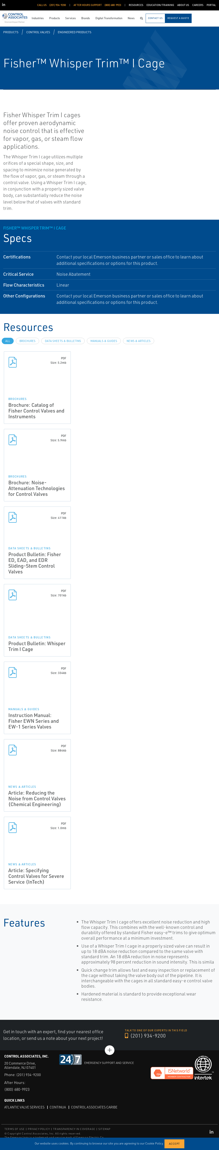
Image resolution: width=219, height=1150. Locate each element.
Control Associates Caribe (95, 1107)
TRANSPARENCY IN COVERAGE (74, 1129)
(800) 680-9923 (18, 1089)
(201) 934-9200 (145, 1036)
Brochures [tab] (27, 341)
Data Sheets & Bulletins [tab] (63, 341)
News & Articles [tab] (139, 341)
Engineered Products (74, 32)
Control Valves (38, 32)
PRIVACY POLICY (39, 1129)
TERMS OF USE (14, 1129)
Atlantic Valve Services (24, 1107)
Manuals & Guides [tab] (103, 341)
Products (10, 32)
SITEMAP (104, 1129)
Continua (58, 1107)
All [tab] (7, 341)
